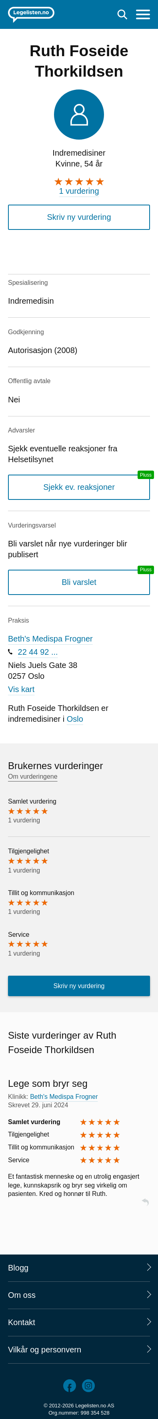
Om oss (22, 1295)
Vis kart (21, 689)
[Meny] (143, 15)
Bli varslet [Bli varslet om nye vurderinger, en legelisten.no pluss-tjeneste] (79, 582)
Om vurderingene (33, 776)
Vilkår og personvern (44, 1349)
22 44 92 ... (38, 652)
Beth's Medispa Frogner (50, 638)
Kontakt (21, 1322)
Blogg (18, 1267)
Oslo (75, 719)
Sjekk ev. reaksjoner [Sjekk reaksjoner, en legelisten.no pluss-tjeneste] (79, 487)
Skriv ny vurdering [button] (79, 217)
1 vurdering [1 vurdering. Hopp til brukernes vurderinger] (79, 191)
